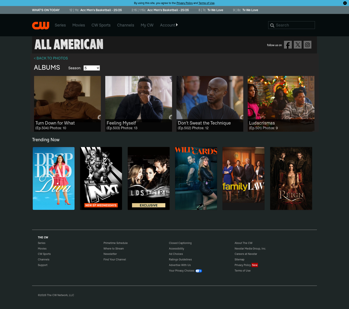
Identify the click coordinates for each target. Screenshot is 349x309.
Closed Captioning (180, 243)
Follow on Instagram (307, 45)
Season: (75, 68)
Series (41, 243)
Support (42, 265)
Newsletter (110, 254)
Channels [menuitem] (125, 25)
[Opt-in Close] (345, 3)
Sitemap (239, 259)
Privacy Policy (185, 3)
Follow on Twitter (298, 45)
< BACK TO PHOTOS (51, 58)
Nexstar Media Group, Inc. (250, 248)
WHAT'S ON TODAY (46, 10)
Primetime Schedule (115, 243)
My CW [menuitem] (147, 25)
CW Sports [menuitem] (101, 25)
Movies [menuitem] (78, 25)
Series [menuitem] (60, 25)
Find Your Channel (114, 259)
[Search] (291, 25)
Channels (43, 259)
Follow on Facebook (288, 45)
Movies (42, 248)
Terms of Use (207, 3)
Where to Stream (113, 248)
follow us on (274, 45)
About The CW (243, 243)
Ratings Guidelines (180, 259)
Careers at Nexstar (246, 254)
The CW (40, 25)
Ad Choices (176, 254)
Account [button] (169, 25)
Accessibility (176, 248)
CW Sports (44, 254)
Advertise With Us (180, 265)
